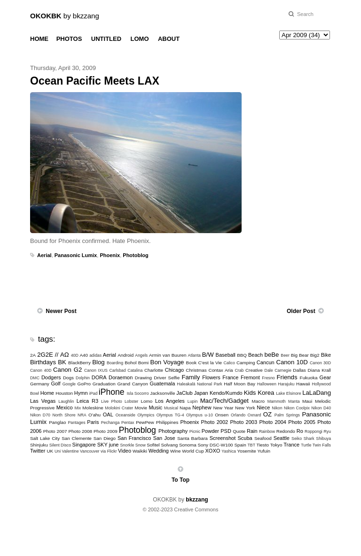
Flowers (211, 377)
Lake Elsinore (288, 393)
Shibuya (323, 438)
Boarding (115, 362)
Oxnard (254, 415)
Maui (307, 401)
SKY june (108, 444)
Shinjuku (39, 444)
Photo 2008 (80, 431)
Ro (300, 431)
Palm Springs (287, 415)
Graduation (104, 383)
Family (190, 377)
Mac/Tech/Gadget (224, 400)
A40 (84, 355)
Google (69, 384)
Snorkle (127, 445)
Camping (245, 362)
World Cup (193, 451)
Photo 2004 (272, 422)
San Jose (164, 438)
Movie (141, 407)
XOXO (212, 451)
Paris (93, 422)
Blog (98, 362)
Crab (239, 370)
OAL (108, 414)
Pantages (76, 422)
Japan (201, 393)
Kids (250, 392)
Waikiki (140, 451)
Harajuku (286, 384)
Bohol (130, 362)
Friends (287, 377)
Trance (291, 444)
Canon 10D (291, 362)
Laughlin (66, 401)
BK (62, 362)
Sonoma (187, 444)
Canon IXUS (96, 370)
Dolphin (83, 378)
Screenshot (223, 438)
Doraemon (121, 377)
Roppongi (313, 431)
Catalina (134, 370)
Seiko (296, 438)
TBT (251, 445)
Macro (258, 401)
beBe (272, 354)
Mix (77, 408)
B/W (208, 354)
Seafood (263, 438)
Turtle (306, 445)
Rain (252, 431)
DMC (34, 378)
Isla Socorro (138, 393)
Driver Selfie (167, 377)
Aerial (44, 255)
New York (245, 407)
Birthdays (43, 362)
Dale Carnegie (278, 370)
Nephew (201, 407)
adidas (95, 355)
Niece (263, 407)
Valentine (70, 451)
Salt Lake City (45, 438)
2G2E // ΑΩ (53, 354)
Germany (39, 383)
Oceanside (125, 415)
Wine (175, 451)
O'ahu (94, 414)
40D (74, 355)
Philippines (167, 422)
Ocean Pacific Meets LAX (94, 81)
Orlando (238, 415)
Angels (141, 355)
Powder (210, 431)
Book (191, 362)
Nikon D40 (321, 408)
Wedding (159, 451)
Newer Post (61, 311)
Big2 (315, 355)
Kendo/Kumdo (226, 393)
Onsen (221, 414)
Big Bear (300, 355)
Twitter (37, 451)
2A (33, 355)
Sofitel (153, 444)
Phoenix (110, 255)
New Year (223, 407)
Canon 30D (320, 362)
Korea (266, 392)
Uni (58, 451)
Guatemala (162, 383)
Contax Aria (221, 370)
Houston (64, 393)
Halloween (266, 384)
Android (125, 355)
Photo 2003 (244, 422)
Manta (293, 401)
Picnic (194, 431)
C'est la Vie (210, 362)
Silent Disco (60, 445)
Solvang (169, 444)
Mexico (64, 407)
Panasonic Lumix (76, 255)
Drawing (143, 377)
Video (124, 451)
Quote (239, 431)
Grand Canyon (132, 383)
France (230, 377)
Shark (309, 438)
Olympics (145, 415)
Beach (255, 355)
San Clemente (77, 438)
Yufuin (263, 451)
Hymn (81, 393)
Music (155, 407)
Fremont (250, 377)
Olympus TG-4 (170, 415)
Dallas (299, 370)
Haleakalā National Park (199, 384)
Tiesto (262, 444)
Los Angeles (170, 401)
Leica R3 (87, 401)
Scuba (245, 438)
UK (50, 451)
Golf (55, 383)
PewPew (145, 422)
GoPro (84, 383)
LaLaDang (316, 392)
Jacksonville (162, 393)
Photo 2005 (301, 422)
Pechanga (110, 422)
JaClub (184, 393)
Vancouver (89, 451)
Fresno (268, 378)
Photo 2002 (214, 422)
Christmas (196, 370)
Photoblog (135, 255)
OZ (267, 414)
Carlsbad (117, 370)
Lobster (131, 401)
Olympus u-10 (199, 415)
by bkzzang (64, 16)
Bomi (143, 362)
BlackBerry (79, 362)
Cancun (266, 362)
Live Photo (111, 401)
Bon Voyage (167, 362)
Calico (229, 362)
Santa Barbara (192, 438)
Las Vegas (42, 401)
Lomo (147, 401)
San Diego (105, 438)
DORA (99, 377)
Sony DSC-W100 (215, 444)
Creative (254, 370)
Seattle (282, 438)
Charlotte (153, 370)
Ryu (327, 431)
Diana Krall (319, 370)
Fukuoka (309, 377)
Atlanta (194, 355)
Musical (171, 408)
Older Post (301, 311)
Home (47, 393)
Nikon (277, 408)
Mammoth (276, 401)
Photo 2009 (106, 431)
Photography (173, 431)
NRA (82, 415)
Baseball (225, 355)
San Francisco (134, 438)
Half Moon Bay (239, 383)
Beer (285, 355)
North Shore (63, 415)
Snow (140, 445)
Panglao (57, 422)
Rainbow (267, 431)
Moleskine (92, 407)
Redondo (285, 431)
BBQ (242, 355)
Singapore (84, 444)
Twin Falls (322, 445)
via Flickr (109, 451)
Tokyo (276, 444)
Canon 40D (41, 370)
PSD (225, 431)
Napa (185, 407)
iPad (93, 393)
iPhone (112, 392)
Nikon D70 (40, 415)
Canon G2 (67, 369)
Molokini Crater (119, 408)
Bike (326, 355)
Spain (240, 444)
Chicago (174, 370)
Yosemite (246, 451)
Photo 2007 (55, 431)
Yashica (228, 451)
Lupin (193, 401)
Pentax (127, 422)
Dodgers (51, 377)
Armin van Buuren (168, 355)
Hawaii (303, 383)
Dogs (68, 377)
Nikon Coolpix (297, 408)
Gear (325, 377)
